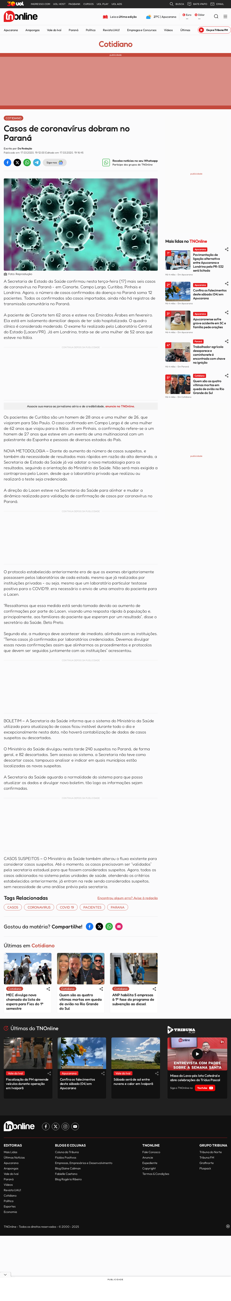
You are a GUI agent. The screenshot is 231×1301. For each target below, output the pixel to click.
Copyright (149, 1168)
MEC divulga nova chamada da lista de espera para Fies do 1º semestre (24, 1002)
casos (12, 907)
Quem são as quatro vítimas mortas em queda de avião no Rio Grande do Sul (80, 1002)
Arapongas (32, 30)
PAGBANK (74, 4)
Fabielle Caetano (66, 1174)
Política (90, 30)
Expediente (149, 1163)
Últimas (185, 30)
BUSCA (176, 4)
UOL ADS (117, 4)
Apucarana (11, 30)
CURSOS (88, 4)
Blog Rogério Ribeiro (68, 1179)
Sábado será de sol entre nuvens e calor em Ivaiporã (133, 1081)
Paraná (73, 30)
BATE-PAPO (197, 4)
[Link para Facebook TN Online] (46, 1126)
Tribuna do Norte (210, 1152)
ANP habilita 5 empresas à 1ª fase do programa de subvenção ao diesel (133, 999)
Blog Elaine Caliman (68, 1168)
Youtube (205, 1088)
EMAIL (217, 4)
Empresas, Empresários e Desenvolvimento (83, 1163)
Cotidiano (115, 44)
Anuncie (147, 1157)
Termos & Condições (155, 1174)
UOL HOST (59, 4)
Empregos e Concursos (141, 30)
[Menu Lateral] (225, 17)
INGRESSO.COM (40, 4)
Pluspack (205, 1168)
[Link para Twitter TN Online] (55, 1126)
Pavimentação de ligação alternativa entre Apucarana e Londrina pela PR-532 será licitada (208, 262)
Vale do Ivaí (54, 30)
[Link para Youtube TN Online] (75, 1126)
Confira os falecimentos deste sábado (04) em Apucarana (209, 294)
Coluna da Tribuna (67, 1152)
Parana (118, 907)
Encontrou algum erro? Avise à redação (127, 898)
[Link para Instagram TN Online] (65, 1126)
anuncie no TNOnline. (120, 406)
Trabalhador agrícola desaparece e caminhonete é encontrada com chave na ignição (209, 354)
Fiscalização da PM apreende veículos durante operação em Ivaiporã (27, 1083)
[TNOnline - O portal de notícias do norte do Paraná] (21, 17)
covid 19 (67, 907)
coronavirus (39, 907)
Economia (10, 1212)
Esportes (10, 1206)
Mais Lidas (10, 1152)
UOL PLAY (103, 4)
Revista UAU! (111, 30)
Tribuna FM (206, 1157)
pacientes (92, 907)
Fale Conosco (151, 1152)
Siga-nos (55, 162)
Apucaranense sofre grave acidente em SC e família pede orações (209, 323)
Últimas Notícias (14, 1157)
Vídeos (168, 30)
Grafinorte (206, 1163)
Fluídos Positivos (65, 1157)
